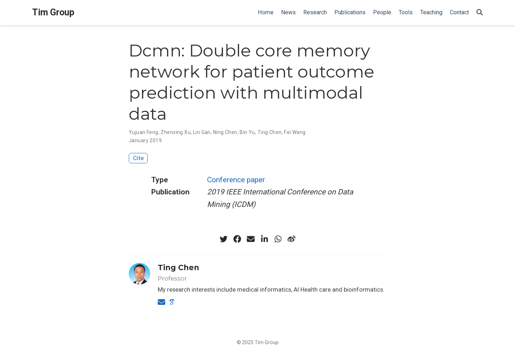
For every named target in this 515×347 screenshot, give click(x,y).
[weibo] (291, 239)
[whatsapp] (278, 239)
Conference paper (236, 179)
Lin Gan (202, 132)
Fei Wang (294, 132)
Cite (138, 158)
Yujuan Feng (143, 132)
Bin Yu (247, 132)
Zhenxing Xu (176, 132)
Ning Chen (225, 132)
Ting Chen (270, 132)
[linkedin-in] (264, 239)
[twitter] (223, 239)
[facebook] (237, 239)
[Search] (479, 13)
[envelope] (250, 239)
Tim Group (53, 12)
